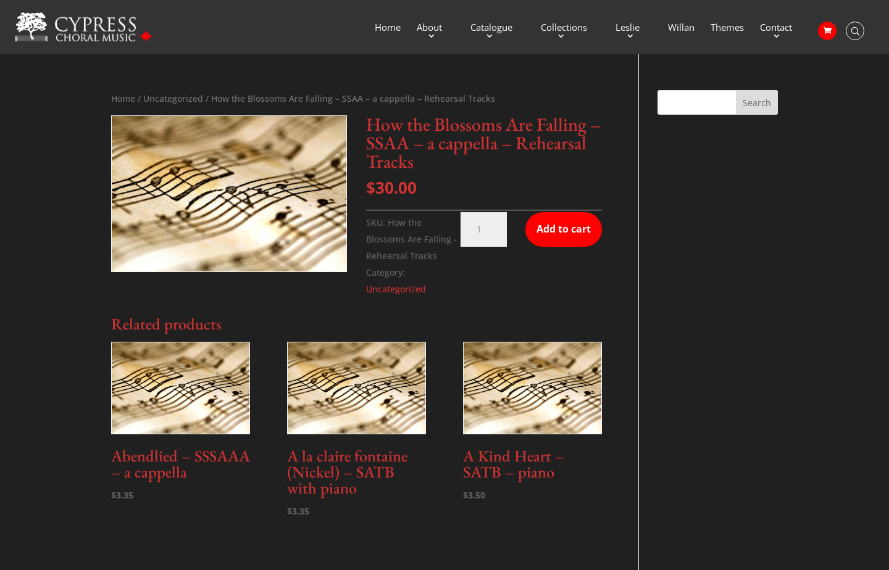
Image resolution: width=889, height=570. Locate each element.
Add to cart (563, 229)
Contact (776, 28)
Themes (727, 28)
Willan (681, 28)
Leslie (628, 28)
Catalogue (491, 28)
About (429, 28)
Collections (564, 28)
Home (388, 28)
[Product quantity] (484, 229)
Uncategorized (173, 98)
